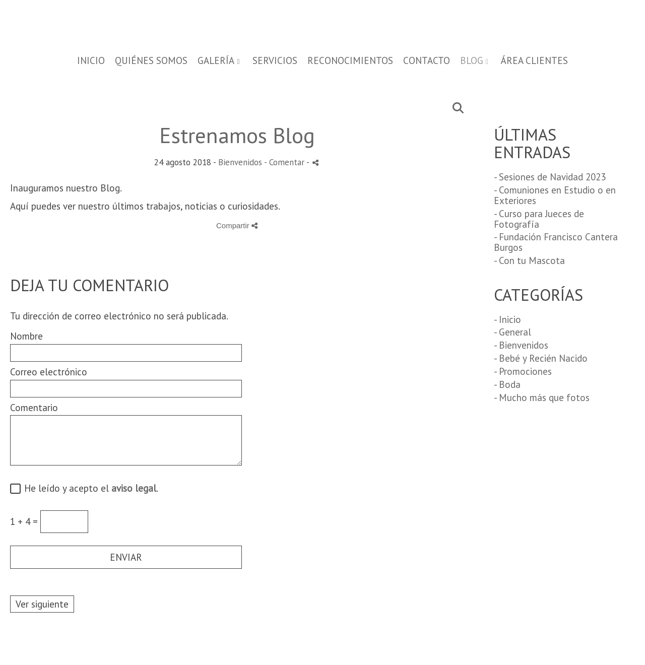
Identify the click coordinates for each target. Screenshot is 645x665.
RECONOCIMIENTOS (350, 60)
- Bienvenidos (521, 345)
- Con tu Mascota (529, 260)
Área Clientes (534, 60)
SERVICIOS (274, 60)
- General (512, 332)
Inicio (91, 60)
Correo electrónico (48, 372)
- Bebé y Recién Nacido (541, 358)
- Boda (507, 384)
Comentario (34, 408)
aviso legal (133, 488)
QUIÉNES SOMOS (151, 60)
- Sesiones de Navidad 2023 (550, 177)
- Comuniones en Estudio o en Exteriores (555, 195)
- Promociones (523, 371)
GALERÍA (216, 60)
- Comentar (285, 162)
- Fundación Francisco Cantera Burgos (556, 242)
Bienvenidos (240, 162)
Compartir (236, 225)
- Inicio (507, 319)
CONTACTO (426, 60)
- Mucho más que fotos (542, 397)
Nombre (26, 336)
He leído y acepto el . (88, 488)
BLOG (471, 60)
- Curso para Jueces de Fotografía (539, 219)
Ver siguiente (42, 604)
